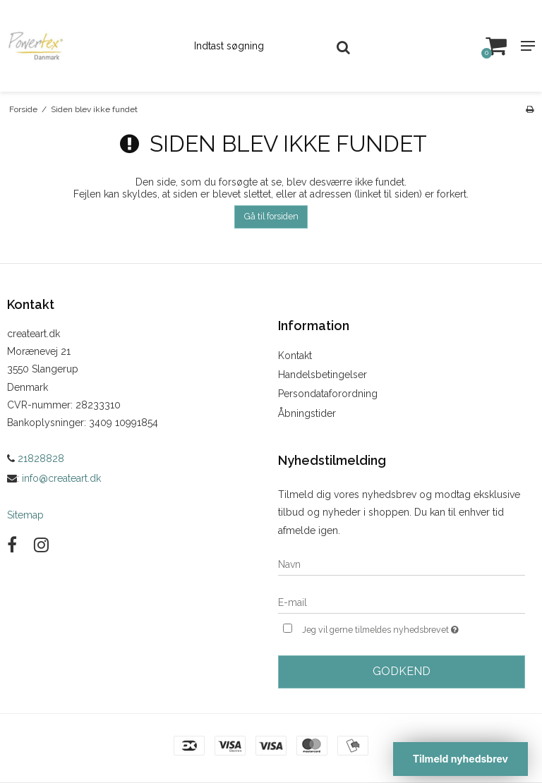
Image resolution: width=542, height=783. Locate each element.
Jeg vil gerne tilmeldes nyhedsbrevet (413, 628)
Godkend (401, 671)
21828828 (35, 458)
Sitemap (25, 515)
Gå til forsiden (271, 216)
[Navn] (401, 563)
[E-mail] (401, 601)
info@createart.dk (61, 478)
